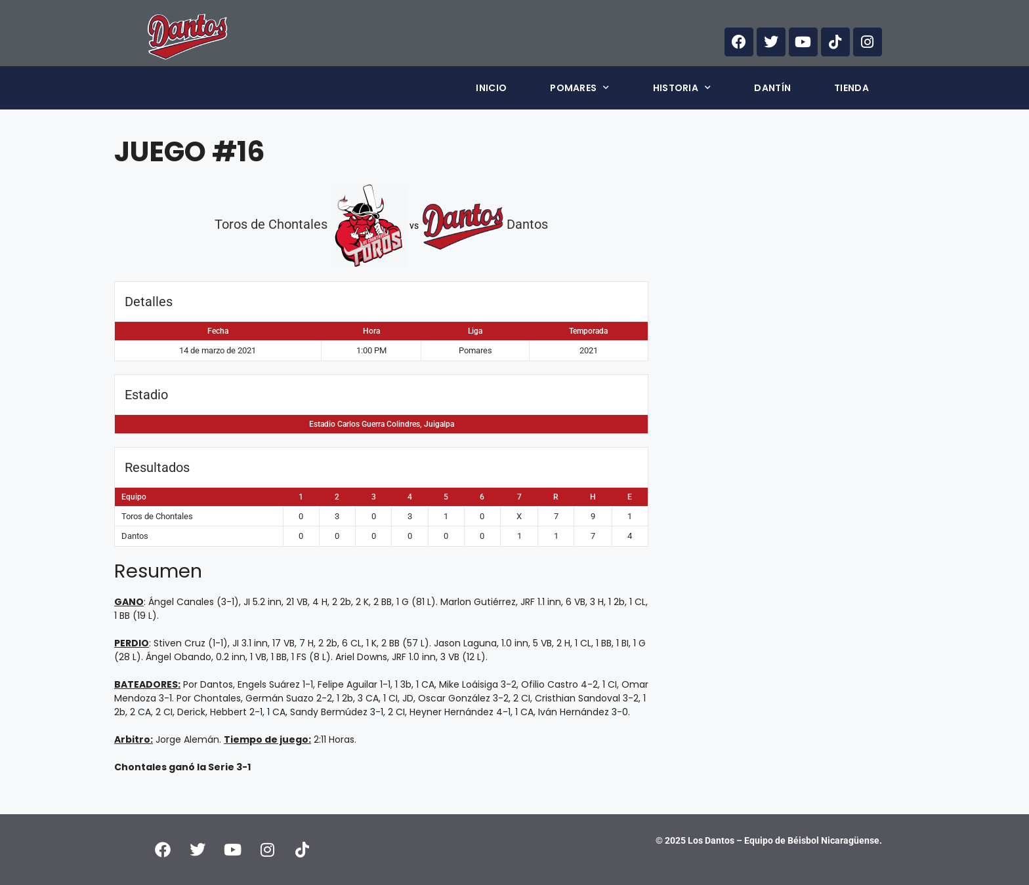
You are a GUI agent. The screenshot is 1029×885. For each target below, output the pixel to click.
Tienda (851, 87)
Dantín (772, 87)
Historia (682, 88)
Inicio (491, 87)
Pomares (579, 88)
